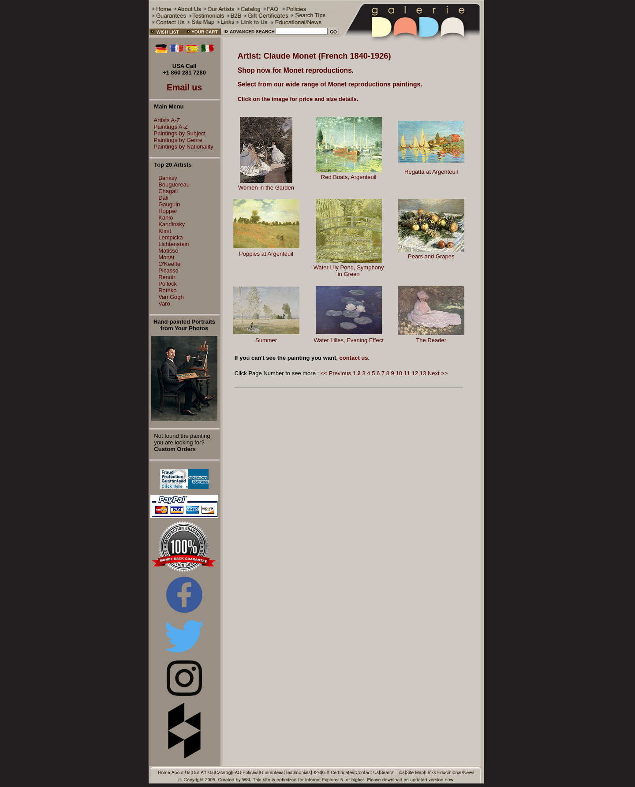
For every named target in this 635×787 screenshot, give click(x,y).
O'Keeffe (169, 264)
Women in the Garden (266, 187)
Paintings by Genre (176, 140)
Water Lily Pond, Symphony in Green (349, 270)
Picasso (168, 270)
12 (415, 373)
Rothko (167, 290)
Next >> (438, 373)
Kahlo (165, 217)
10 (399, 373)
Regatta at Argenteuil (431, 171)
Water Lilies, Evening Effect (349, 340)
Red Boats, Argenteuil (349, 177)
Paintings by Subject (177, 133)
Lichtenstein (173, 244)
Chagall (168, 191)
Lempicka (170, 237)
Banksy (167, 178)
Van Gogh (171, 297)
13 (423, 373)
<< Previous (336, 373)
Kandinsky (171, 224)
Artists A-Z (164, 120)
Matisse (168, 250)
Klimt (164, 231)
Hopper (167, 211)
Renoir (166, 277)
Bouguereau (174, 184)
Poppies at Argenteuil (266, 253)
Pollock (167, 283)
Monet (166, 257)
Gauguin (169, 204)
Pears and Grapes (431, 256)
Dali (163, 197)
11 (407, 373)
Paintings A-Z (168, 126)
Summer (266, 340)
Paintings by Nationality (181, 146)
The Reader (431, 340)
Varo (164, 303)
